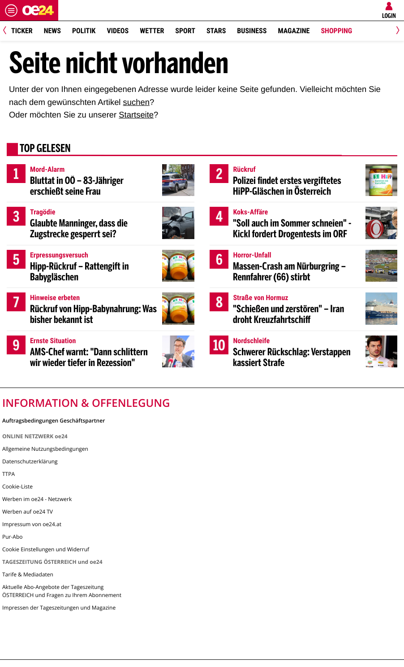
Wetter (152, 30)
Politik (83, 30)
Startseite (136, 114)
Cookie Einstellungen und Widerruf (45, 549)
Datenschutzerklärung (30, 461)
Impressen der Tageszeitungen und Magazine (59, 607)
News (52, 30)
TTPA (8, 474)
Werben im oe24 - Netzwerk (37, 499)
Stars (216, 30)
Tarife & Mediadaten (27, 574)
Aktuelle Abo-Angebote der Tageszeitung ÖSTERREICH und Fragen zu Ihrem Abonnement (61, 591)
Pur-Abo (12, 537)
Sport (185, 30)
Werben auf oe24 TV (27, 511)
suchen (136, 102)
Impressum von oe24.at (31, 524)
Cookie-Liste (17, 486)
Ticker (22, 30)
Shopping (336, 30)
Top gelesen (45, 149)
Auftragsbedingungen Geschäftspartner (53, 420)
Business (251, 30)
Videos (118, 30)
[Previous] (8, 31)
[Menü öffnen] (11, 10)
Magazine (293, 30)
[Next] (396, 31)
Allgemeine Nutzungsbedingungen (45, 449)
